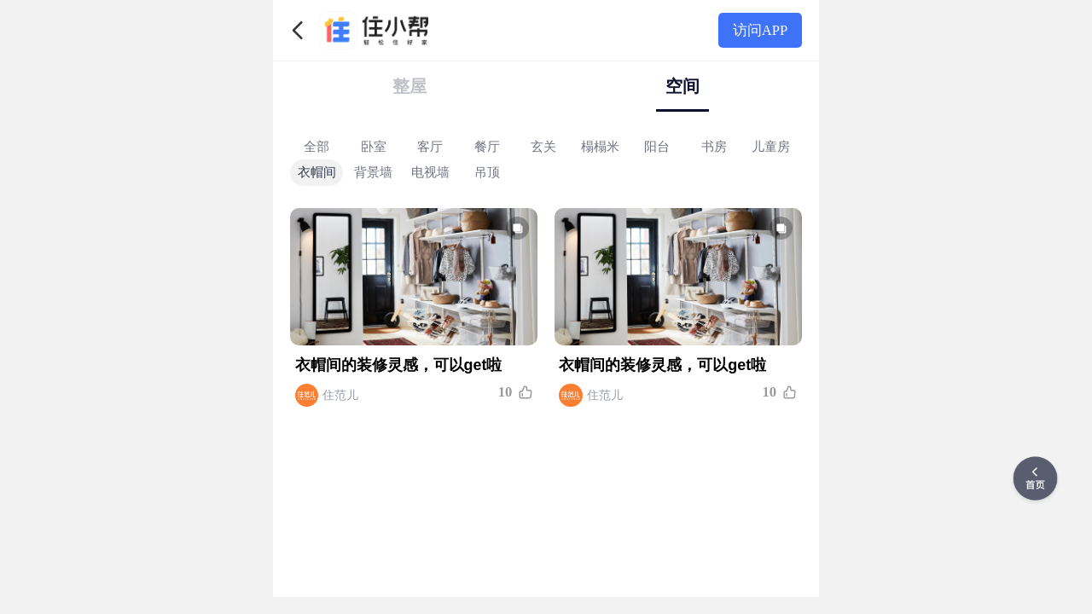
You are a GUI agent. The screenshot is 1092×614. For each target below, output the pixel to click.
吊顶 (487, 172)
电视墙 (430, 172)
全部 (316, 145)
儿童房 (771, 145)
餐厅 (487, 145)
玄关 (543, 145)
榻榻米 (600, 145)
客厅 (430, 145)
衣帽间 (317, 172)
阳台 (657, 145)
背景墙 (373, 172)
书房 (714, 145)
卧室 (373, 145)
